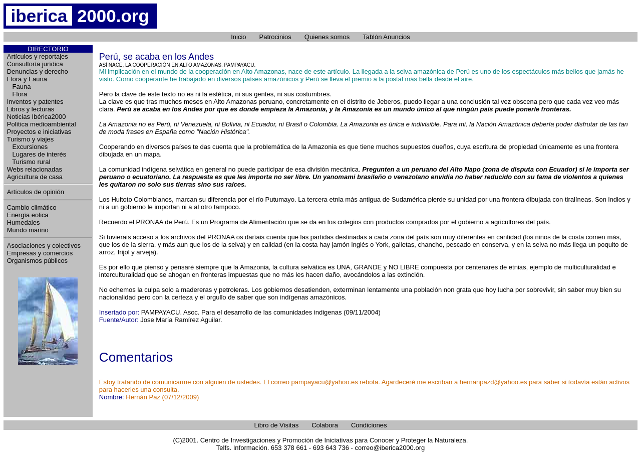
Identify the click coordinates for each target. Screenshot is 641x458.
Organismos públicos (37, 260)
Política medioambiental (41, 124)
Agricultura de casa (35, 177)
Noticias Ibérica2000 (36, 116)
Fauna (19, 86)
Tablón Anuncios (386, 37)
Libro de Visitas (276, 425)
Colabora (324, 425)
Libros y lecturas (31, 109)
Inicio (238, 37)
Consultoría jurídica (35, 64)
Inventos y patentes (35, 101)
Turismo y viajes (30, 139)
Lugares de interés (37, 154)
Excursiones (27, 146)
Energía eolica (28, 215)
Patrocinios (275, 37)
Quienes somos (327, 37)
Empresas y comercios (40, 253)
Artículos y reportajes (37, 56)
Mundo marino (28, 230)
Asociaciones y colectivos (44, 245)
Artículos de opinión (35, 192)
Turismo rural (29, 162)
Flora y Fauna (27, 79)
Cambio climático (32, 207)
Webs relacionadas (34, 169)
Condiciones (369, 425)
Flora (17, 94)
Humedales (23, 222)
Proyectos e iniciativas (39, 131)
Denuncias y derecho (37, 71)
